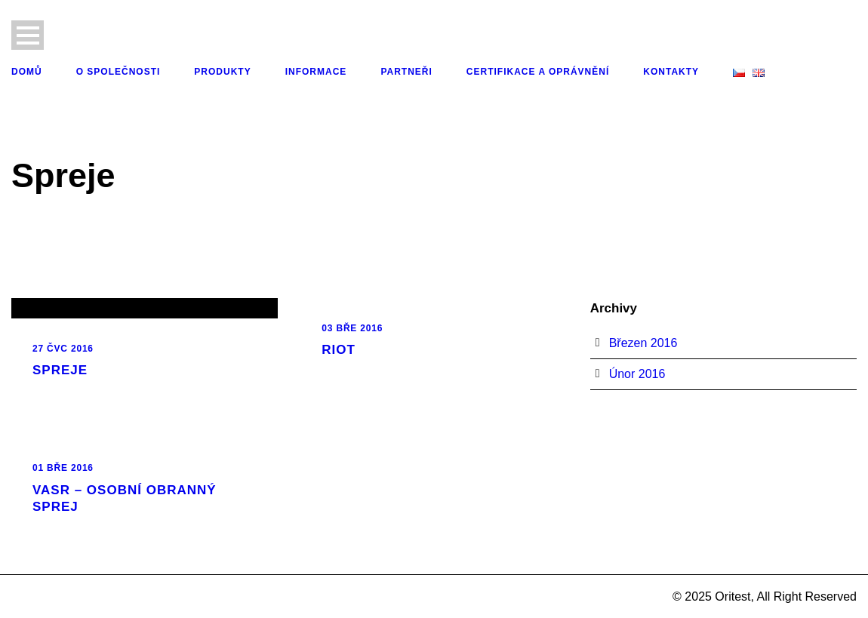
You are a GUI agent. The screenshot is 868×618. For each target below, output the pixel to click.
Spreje (60, 370)
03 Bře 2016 (352, 328)
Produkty (222, 71)
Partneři (406, 71)
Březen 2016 (643, 343)
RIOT (339, 350)
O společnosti (118, 71)
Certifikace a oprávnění (537, 71)
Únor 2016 (637, 373)
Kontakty (671, 71)
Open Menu (27, 35)
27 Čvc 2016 (63, 348)
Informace (316, 71)
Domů (26, 71)
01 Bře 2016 (63, 468)
